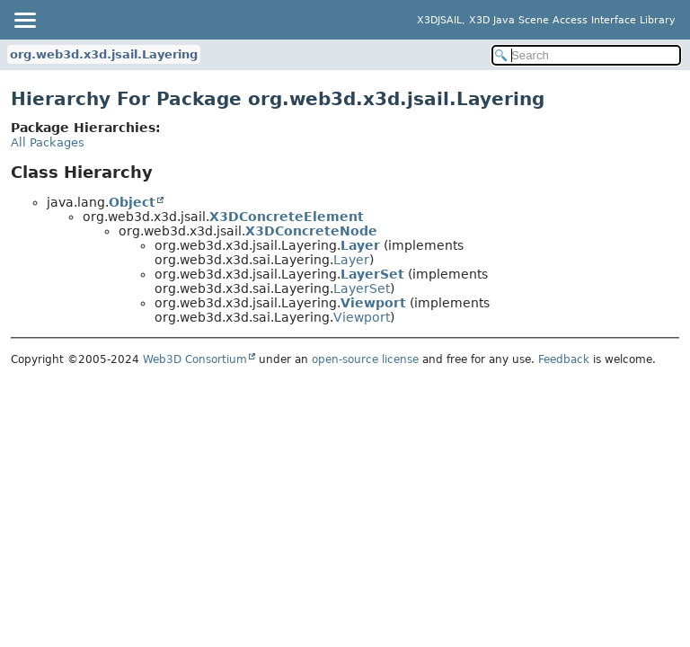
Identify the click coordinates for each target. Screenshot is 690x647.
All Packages (47, 142)
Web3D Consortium (195, 359)
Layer (360, 245)
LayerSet (372, 274)
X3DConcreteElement (286, 216)
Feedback (563, 359)
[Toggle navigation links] (24, 19)
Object (132, 202)
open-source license (365, 359)
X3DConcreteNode (311, 231)
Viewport (373, 303)
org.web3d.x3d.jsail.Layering (104, 54)
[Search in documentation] (586, 55)
